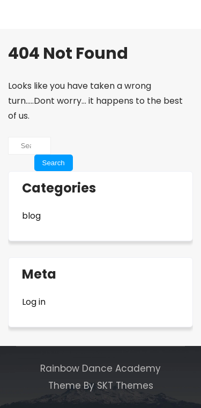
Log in (34, 302)
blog (31, 216)
